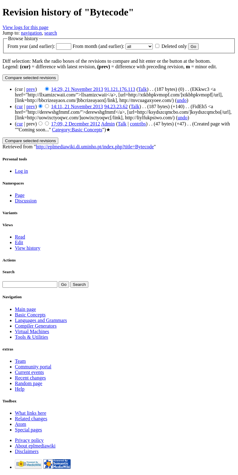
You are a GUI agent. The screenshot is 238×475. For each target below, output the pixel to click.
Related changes (31, 418)
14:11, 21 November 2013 (77, 106)
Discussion (26, 200)
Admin (108, 123)
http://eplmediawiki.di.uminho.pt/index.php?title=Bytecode (95, 146)
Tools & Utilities (31, 337)
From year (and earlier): (31, 46)
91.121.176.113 (119, 89)
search (50, 33)
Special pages (28, 429)
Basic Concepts (30, 314)
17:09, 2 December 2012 (75, 123)
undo (182, 100)
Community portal (33, 366)
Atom (20, 424)
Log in (21, 171)
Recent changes (30, 377)
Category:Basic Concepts (77, 129)
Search (8, 271)
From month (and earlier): (98, 46)
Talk (142, 89)
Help (19, 389)
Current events (29, 372)
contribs (138, 123)
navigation (31, 33)
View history (27, 248)
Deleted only (174, 46)
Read (20, 237)
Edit (19, 242)
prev (30, 89)
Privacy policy (29, 440)
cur (19, 106)
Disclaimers (26, 451)
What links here (30, 413)
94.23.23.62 (116, 106)
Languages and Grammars (41, 320)
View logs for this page (25, 27)
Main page (25, 309)
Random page (28, 383)
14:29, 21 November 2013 (77, 89)
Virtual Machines (32, 331)
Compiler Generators (36, 326)
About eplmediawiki (35, 445)
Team (20, 361)
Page (19, 195)
